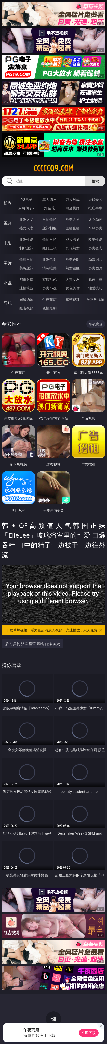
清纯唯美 (49, 268)
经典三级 (49, 248)
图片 (8, 263)
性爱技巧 (95, 288)
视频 (8, 223)
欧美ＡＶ (73, 219)
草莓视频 (73, 299)
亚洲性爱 (26, 239)
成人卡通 (73, 239)
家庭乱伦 (49, 279)
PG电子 (26, 199)
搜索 (95, 181)
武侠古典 (95, 279)
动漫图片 (95, 259)
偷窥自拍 (26, 259)
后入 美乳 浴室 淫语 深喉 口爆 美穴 (32, 643)
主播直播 (73, 228)
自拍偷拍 (49, 219)
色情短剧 (49, 308)
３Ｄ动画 (95, 219)
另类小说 (49, 288)
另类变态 (95, 248)
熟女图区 (73, 268)
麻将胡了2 (26, 208)
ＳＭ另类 (95, 228)
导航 (8, 303)
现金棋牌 (73, 208)
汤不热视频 (95, 299)
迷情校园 (26, 288)
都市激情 (26, 279)
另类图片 (95, 268)
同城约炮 (26, 299)
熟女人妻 (26, 228)
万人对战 (73, 199)
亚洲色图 (49, 259)
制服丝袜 (26, 248)
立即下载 (89, 1032)
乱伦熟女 (73, 248)
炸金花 (49, 208)
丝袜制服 (49, 228)
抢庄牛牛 (95, 208)
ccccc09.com (53, 168)
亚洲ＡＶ (26, 219)
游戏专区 (95, 199)
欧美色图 (73, 259)
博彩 (8, 203)
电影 (8, 243)
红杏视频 (26, 308)
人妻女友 (73, 279)
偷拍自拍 (49, 239)
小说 (8, 283)
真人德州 (49, 199)
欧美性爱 (95, 239)
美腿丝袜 (26, 268)
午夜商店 (49, 299)
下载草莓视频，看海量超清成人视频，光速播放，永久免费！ (54, 630)
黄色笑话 (73, 288)
